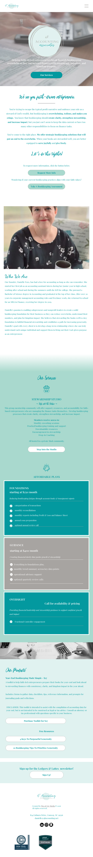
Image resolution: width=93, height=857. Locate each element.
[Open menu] (86, 6)
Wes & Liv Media (48, 806)
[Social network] (51, 825)
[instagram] (46, 825)
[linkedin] (42, 825)
